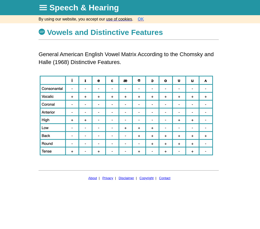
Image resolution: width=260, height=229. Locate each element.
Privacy (107, 178)
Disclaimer (126, 178)
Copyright (146, 178)
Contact (164, 178)
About (92, 178)
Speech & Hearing (84, 7)
